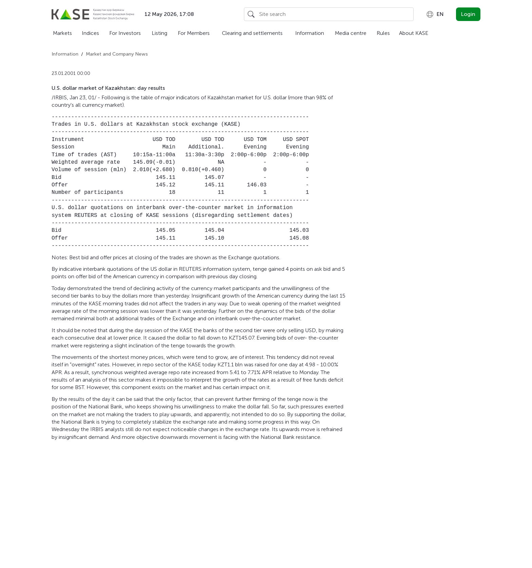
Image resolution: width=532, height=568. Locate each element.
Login (468, 14)
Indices (90, 33)
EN (435, 14)
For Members (194, 33)
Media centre (350, 33)
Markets (62, 33)
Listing (159, 33)
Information (309, 33)
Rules (383, 33)
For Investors (125, 33)
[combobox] (435, 14)
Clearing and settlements (252, 33)
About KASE (413, 33)
